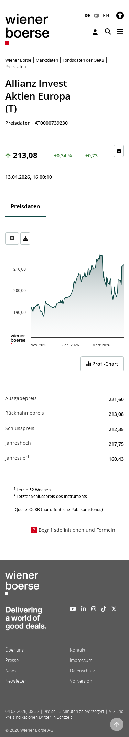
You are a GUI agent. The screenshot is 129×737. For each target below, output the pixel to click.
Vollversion (81, 681)
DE (87, 15)
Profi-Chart (102, 363)
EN (106, 15)
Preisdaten (25, 206)
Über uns (14, 650)
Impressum (81, 660)
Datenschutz (82, 670)
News (10, 670)
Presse (12, 660)
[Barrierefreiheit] (120, 15)
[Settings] (12, 238)
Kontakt (77, 650)
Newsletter (15, 681)
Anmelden (95, 32)
